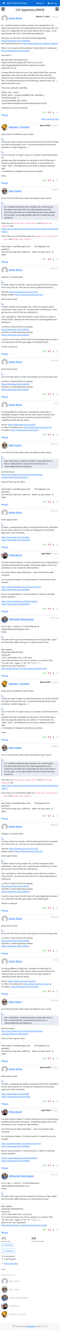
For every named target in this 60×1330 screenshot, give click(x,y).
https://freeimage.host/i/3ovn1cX (37, 427)
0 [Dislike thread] (49, 112)
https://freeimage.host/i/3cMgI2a (15, 589)
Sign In (40, 3)
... (3, 138)
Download (8, 1251)
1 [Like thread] (45, 259)
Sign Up (52, 3)
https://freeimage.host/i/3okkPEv (15, 335)
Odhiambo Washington (21, 619)
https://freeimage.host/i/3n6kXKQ (15, 40)
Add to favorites (9, 1263)
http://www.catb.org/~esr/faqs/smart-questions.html (23, 668)
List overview (7, 1245)
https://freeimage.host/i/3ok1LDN (23, 292)
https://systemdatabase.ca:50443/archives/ (19, 601)
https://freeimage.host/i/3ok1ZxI (29, 294)
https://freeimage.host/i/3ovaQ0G (15, 540)
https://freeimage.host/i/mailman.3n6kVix (40, 43)
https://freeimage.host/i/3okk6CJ (15, 329)
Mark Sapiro (15, 191)
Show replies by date (50, 119)
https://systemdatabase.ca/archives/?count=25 (21, 587)
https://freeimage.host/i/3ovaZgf (15, 537)
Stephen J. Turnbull (19, 127)
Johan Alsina (15, 18)
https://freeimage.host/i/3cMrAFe (15, 604)
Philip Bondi (15, 555)
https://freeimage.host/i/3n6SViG (15, 50)
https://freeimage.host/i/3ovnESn (24, 430)
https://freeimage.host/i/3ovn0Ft (22, 424)
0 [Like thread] (45, 112)
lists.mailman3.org (16, 3)
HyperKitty (30, 1326)
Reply (4, 115)
